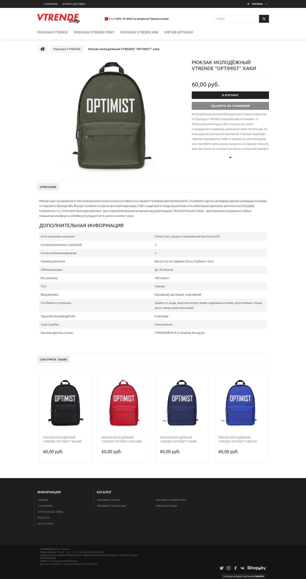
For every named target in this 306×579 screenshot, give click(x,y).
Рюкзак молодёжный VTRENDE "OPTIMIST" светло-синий (238, 441)
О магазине (45, 506)
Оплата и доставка (50, 512)
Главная (43, 500)
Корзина (257, 4)
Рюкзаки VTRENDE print (171, 500)
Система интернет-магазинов (243, 576)
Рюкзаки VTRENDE (108, 500)
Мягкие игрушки (166, 506)
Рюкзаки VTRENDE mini (111, 506)
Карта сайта (45, 523)
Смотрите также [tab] (53, 359)
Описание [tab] (48, 187)
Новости (44, 517)
